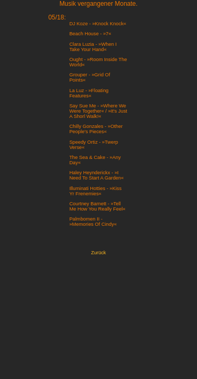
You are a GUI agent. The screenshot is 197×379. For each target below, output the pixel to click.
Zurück (98, 252)
